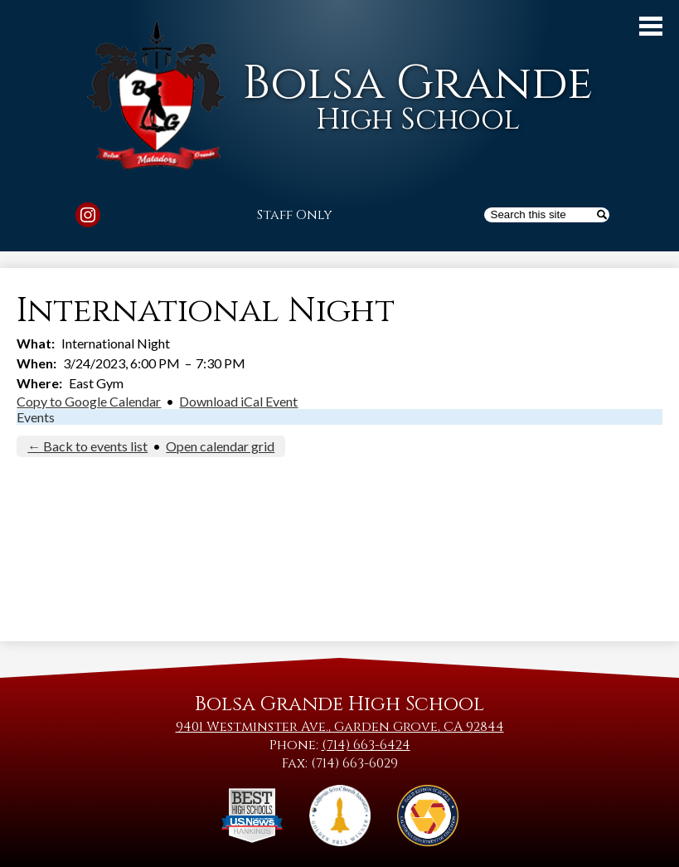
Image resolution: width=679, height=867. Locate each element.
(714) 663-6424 (366, 745)
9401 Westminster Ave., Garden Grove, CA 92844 (340, 727)
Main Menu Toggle (650, 26)
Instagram (87, 217)
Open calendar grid (220, 446)
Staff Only (294, 215)
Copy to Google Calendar (89, 401)
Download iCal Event (238, 401)
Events (36, 417)
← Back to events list (87, 446)
